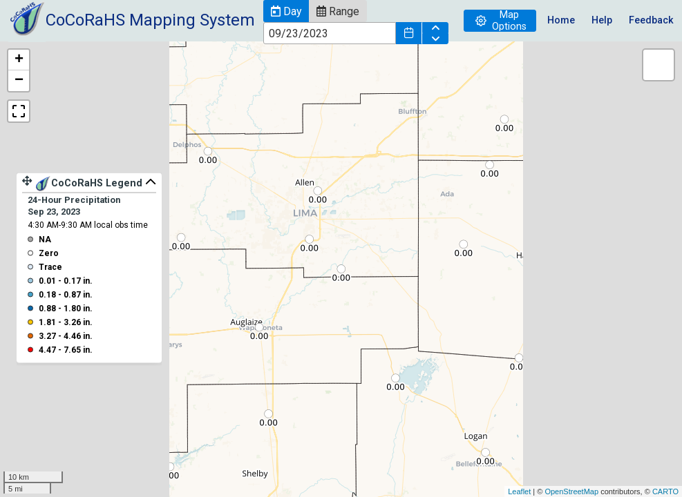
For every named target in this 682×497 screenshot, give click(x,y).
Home (561, 20)
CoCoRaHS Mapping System (150, 20)
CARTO (665, 491)
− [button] (19, 80)
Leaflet (519, 491)
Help (601, 20)
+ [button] (19, 60)
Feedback (651, 20)
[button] (286, 11)
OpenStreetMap (571, 491)
